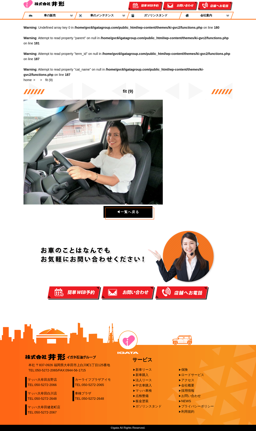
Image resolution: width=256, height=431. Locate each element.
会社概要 (187, 385)
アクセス (187, 380)
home (28, 80)
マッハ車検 (144, 390)
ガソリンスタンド (154, 15)
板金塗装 (142, 401)
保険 (184, 369)
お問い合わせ (191, 396)
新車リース (144, 369)
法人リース (144, 380)
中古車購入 (144, 385)
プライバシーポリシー (197, 406)
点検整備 (142, 396)
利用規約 (187, 411)
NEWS (186, 401)
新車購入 (142, 375)
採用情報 (187, 390)
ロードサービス (192, 375)
